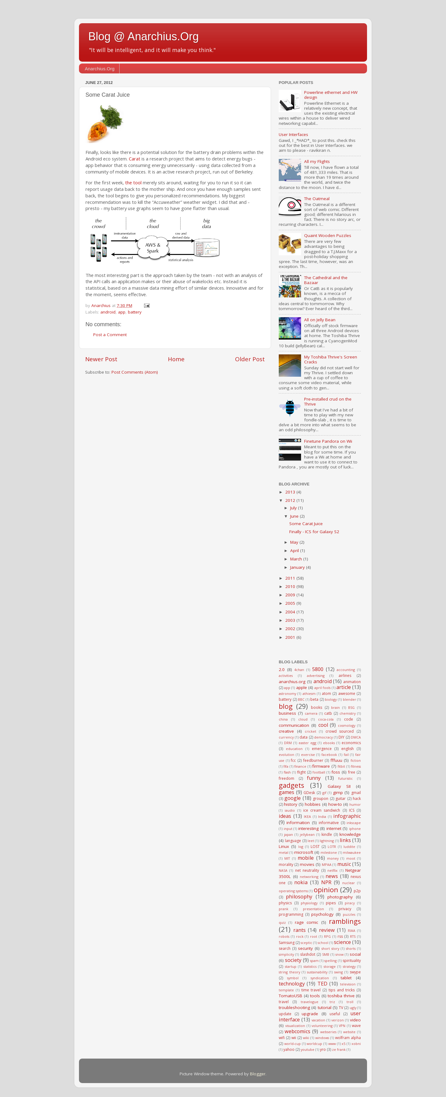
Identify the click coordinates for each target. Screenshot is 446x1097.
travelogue (309, 1001)
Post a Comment (110, 334)
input (288, 828)
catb (328, 713)
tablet (346, 978)
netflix (332, 870)
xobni (356, 1043)
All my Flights (317, 161)
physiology (309, 903)
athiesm (309, 693)
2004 (290, 612)
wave (356, 1025)
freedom (286, 778)
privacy (345, 908)
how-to (335, 804)
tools (315, 995)
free (351, 772)
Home (176, 359)
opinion (326, 889)
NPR (326, 882)
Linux (284, 846)
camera (311, 713)
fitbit (341, 766)
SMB (325, 954)
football (319, 772)
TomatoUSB (290, 995)
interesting (308, 828)
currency (286, 737)
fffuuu (336, 760)
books (316, 707)
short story (330, 948)
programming (291, 914)
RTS (353, 936)
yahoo (289, 1049)
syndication (320, 978)
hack (357, 798)
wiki (306, 1037)
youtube (307, 1049)
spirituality (352, 960)
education (294, 748)
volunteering (322, 1025)
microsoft (303, 852)
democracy (323, 737)
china (283, 719)
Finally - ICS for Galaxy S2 (314, 531)
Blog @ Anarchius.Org (143, 36)
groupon (320, 798)
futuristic (345, 778)
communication (294, 725)
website (349, 1031)
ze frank (339, 1049)
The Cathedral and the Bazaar (326, 280)
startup (290, 966)
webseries (328, 1031)
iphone (355, 828)
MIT (287, 858)
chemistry (347, 713)
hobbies (313, 804)
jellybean (307, 834)
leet (311, 840)
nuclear (348, 882)
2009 (290, 595)
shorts (351, 948)
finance (300, 766)
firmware (321, 766)
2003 (290, 620)
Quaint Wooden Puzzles (327, 235)
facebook (329, 754)
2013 (290, 492)
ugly (353, 1007)
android (108, 312)
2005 (290, 603)
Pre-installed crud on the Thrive (328, 401)
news (332, 876)
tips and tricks (342, 990)
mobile (306, 857)
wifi (282, 1037)
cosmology (346, 725)
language (293, 840)
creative (286, 731)
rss (340, 936)
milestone (329, 852)
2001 (290, 637)
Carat (134, 159)
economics (351, 742)
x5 (343, 1043)
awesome (346, 693)
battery (135, 312)
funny (314, 777)
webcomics (297, 1031)
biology (331, 699)
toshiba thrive (341, 995)
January (298, 567)
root (313, 936)
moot (350, 858)
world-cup (292, 1043)
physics (285, 903)
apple (301, 687)
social (355, 954)
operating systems (293, 891)
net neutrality (307, 870)
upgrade (310, 1013)
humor (355, 804)
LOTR (332, 846)
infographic (347, 816)
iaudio (290, 810)
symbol (293, 978)
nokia (301, 882)
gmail (356, 792)
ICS (351, 810)
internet (333, 828)
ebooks (329, 742)
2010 (290, 586)
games (286, 792)
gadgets (291, 785)
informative (329, 822)
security (305, 948)
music (344, 864)
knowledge (350, 834)
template (286, 990)
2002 (290, 628)
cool (323, 725)
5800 (317, 669)
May (295, 542)
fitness (356, 766)
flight (301, 772)
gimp (338, 792)
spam (314, 960)
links (345, 840)
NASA (283, 870)
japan (288, 834)
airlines (345, 675)
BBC (301, 699)
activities (286, 675)
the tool (133, 182)
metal (283, 852)
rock (300, 936)
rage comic (306, 922)
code (348, 719)
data (304, 737)
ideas (285, 816)
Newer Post (101, 359)
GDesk (309, 792)
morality (286, 864)
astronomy (287, 693)
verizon (337, 1020)
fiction (356, 760)
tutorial (324, 1007)
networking (309, 876)
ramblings (345, 921)
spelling (330, 960)
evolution (286, 754)
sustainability (317, 972)
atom (326, 693)
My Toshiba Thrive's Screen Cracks (330, 359)
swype (355, 972)
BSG (351, 707)
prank (283, 908)
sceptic (306, 942)
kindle (326, 834)
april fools (322, 687)
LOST (315, 846)
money (333, 858)
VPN (342, 1025)
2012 (290, 500)
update (285, 1013)
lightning (327, 840)
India (322, 816)
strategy (349, 966)
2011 (290, 578)
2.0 (282, 669)
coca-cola (326, 719)
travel (284, 1001)
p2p (357, 890)
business (287, 713)
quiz (282, 922)
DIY (341, 737)
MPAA (326, 864)
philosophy (299, 896)
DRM (288, 742)
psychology (322, 914)
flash (287, 772)
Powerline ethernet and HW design (330, 95)
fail (346, 754)
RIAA (351, 930)
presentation (313, 908)
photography (340, 897)
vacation (318, 1020)
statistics (310, 966)
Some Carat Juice (306, 523)
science (342, 942)
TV (341, 1007)
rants (299, 930)
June (295, 516)
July (294, 508)
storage (330, 966)
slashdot (307, 954)
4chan (299, 669)
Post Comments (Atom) (135, 372)
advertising (316, 675)
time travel (311, 990)
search (285, 948)
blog (286, 706)
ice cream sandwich (321, 810)
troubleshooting (294, 1007)
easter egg (307, 742)
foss (335, 772)
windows (322, 1037)
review (327, 930)
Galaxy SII (339, 786)
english (347, 748)
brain (335, 707)
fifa (285, 766)
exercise (308, 754)
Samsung (287, 942)
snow (339, 954)
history (290, 804)
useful (335, 1013)
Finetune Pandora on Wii (328, 441)
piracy (350, 903)
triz (332, 1001)
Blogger (257, 1074)
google (292, 798)
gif (324, 792)
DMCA (356, 737)
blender (349, 699)
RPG (327, 936)
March (296, 559)
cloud (303, 719)
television (348, 984)
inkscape (354, 822)
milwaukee (352, 852)
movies (307, 864)
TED (322, 983)
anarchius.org (292, 681)
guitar (340, 798)
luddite (349, 846)
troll (350, 1001)
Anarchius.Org (100, 68)
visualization (295, 1025)
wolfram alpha (348, 1037)
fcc (293, 760)
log (300, 846)
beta (314, 699)
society (293, 960)
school (323, 942)
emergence (322, 748)
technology (292, 983)
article (343, 687)
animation (352, 681)
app (121, 312)
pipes (331, 903)
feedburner (313, 760)
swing (338, 972)
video (355, 1020)
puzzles (349, 914)
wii (293, 1037)
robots (284, 936)
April (295, 550)
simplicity (286, 954)
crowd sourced (340, 731)
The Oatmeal (317, 198)
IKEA (307, 816)
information (298, 822)
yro (323, 1049)
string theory (289, 972)
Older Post (250, 359)
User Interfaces (293, 134)
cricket (310, 731)
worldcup (314, 1043)
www (332, 1043)
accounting (346, 669)
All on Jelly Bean (319, 320)
